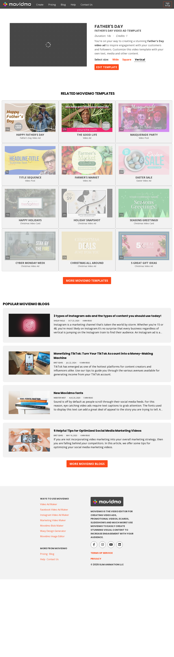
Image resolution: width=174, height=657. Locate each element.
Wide (115, 59)
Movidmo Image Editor (52, 536)
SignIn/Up (167, 4)
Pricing (52, 4)
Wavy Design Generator (53, 531)
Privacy (96, 558)
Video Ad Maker (48, 504)
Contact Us (86, 4)
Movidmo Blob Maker (51, 525)
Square (126, 59)
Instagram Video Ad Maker (54, 515)
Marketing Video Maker (53, 520)
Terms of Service (102, 553)
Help (73, 4)
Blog (63, 4)
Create (39, 4)
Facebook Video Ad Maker (54, 509)
